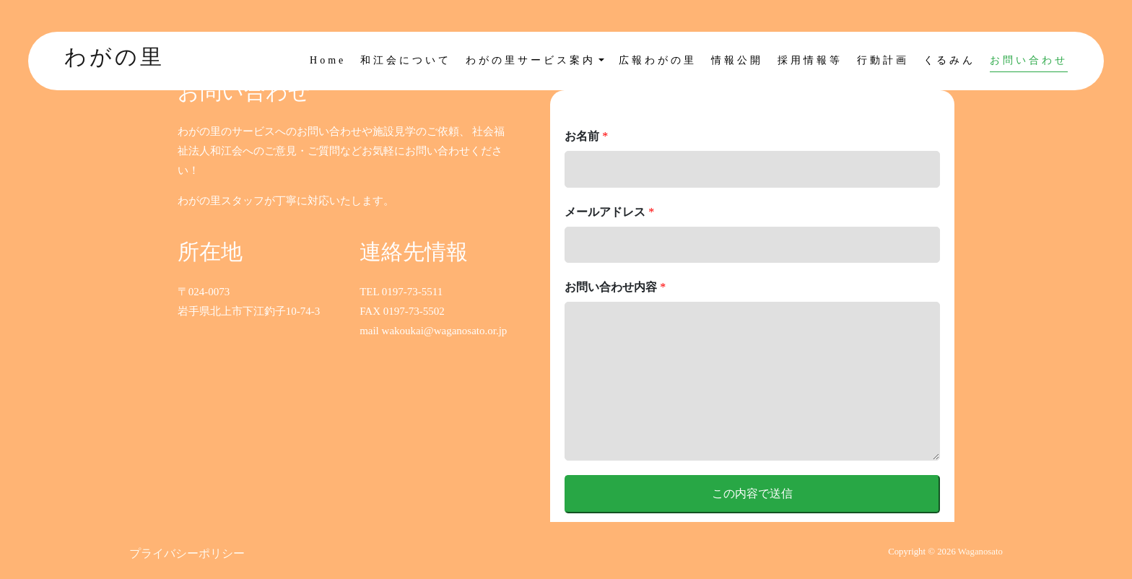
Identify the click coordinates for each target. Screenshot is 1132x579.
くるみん (949, 60)
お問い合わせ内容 (615, 287)
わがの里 (114, 57)
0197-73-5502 (414, 311)
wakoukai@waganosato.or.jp (445, 330)
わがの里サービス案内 (531, 60)
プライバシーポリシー (187, 553)
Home (328, 60)
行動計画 (883, 60)
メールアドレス (609, 212)
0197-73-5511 (412, 291)
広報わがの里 (658, 60)
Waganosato (980, 552)
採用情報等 (810, 60)
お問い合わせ (1029, 60)
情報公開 (737, 60)
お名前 (586, 136)
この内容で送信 (752, 493)
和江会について (405, 60)
